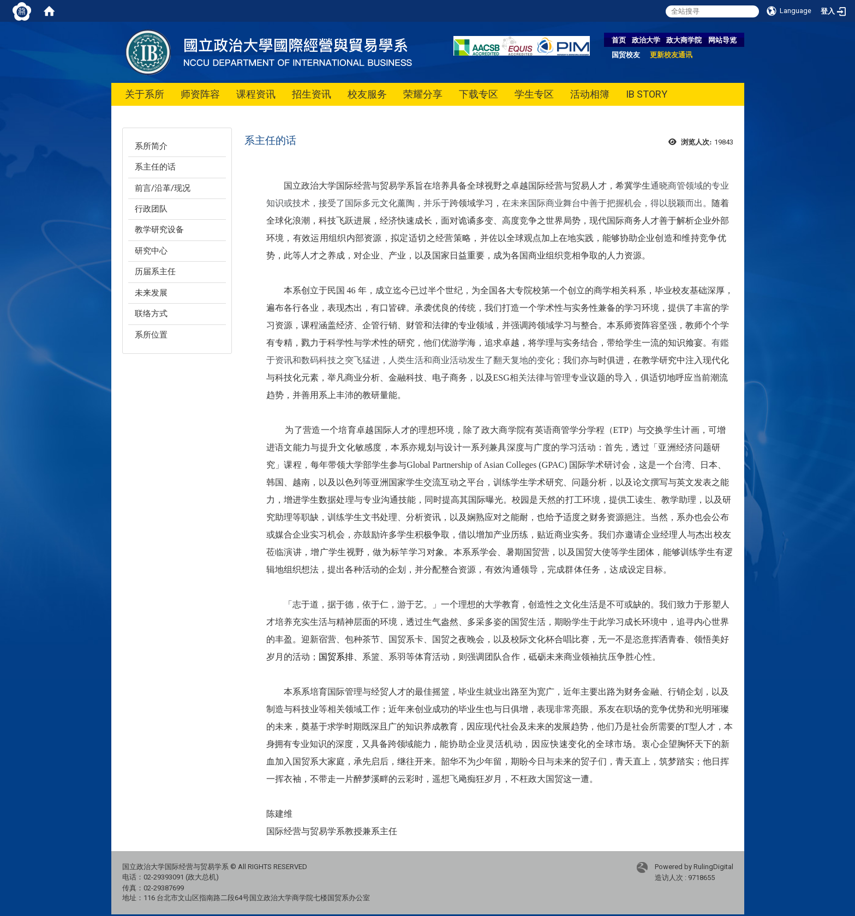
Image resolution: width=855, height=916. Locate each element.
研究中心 (151, 251)
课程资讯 (256, 94)
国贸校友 (626, 55)
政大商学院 (684, 40)
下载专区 (478, 94)
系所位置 (151, 335)
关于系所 (144, 94)
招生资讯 (311, 94)
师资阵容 (200, 94)
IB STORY (646, 94)
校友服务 (367, 94)
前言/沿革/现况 (162, 188)
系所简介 (151, 146)
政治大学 (646, 40)
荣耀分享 (423, 94)
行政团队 (151, 209)
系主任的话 (155, 167)
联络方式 (151, 313)
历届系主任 (155, 271)
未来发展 (151, 293)
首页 (619, 40)
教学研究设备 (159, 229)
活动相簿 (589, 94)
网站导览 (722, 40)
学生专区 (534, 94)
